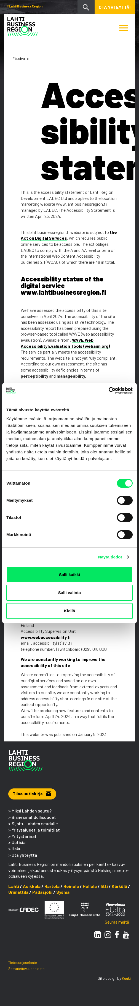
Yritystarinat (24, 836)
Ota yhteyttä (24, 855)
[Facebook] (117, 934)
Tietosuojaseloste (22, 962)
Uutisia (19, 842)
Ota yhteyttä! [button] (115, 7)
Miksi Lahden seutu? (32, 810)
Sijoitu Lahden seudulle (35, 823)
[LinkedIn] (97, 934)
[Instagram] (108, 934)
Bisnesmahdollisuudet (34, 817)
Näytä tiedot (110, 557)
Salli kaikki (69, 574)
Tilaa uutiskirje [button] (32, 793)
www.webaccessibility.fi (46, 637)
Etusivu (18, 58)
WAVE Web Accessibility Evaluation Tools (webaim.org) (65, 343)
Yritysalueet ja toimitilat (36, 829)
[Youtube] (126, 934)
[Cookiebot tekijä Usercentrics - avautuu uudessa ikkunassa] (108, 390)
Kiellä (69, 610)
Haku (17, 848)
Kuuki (126, 978)
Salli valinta (69, 592)
